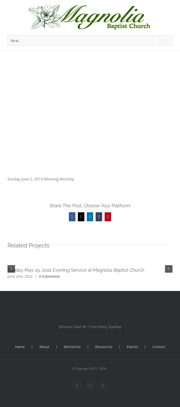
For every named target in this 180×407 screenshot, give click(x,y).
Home (20, 346)
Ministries (72, 346)
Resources (103, 346)
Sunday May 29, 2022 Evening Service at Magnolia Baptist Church (76, 270)
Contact (158, 346)
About (44, 346)
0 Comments (49, 276)
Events (132, 346)
